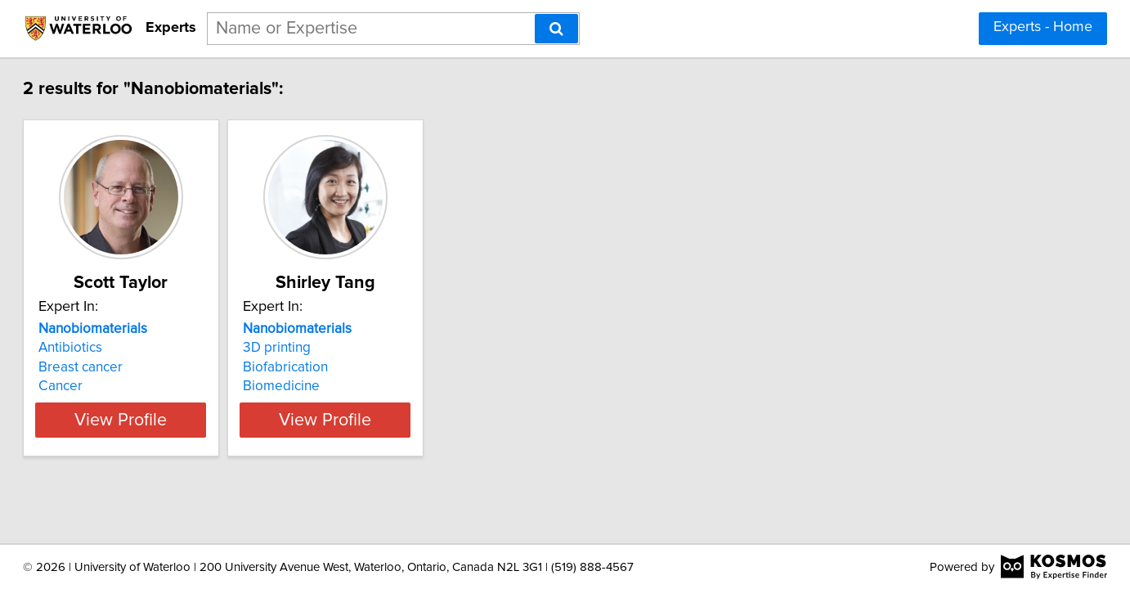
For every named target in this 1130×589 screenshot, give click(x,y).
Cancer (112, 386)
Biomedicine (373, 386)
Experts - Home (1042, 27)
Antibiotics (122, 347)
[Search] (556, 28)
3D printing (369, 347)
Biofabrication (377, 367)
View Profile (193, 420)
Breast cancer (132, 367)
